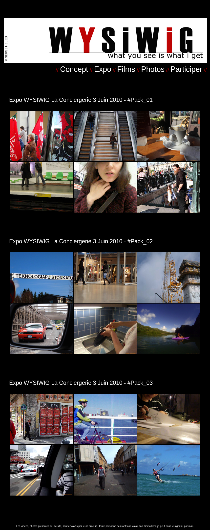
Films (126, 69)
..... (169, 29)
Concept (74, 69)
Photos (153, 69)
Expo (102, 69)
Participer (186, 69)
